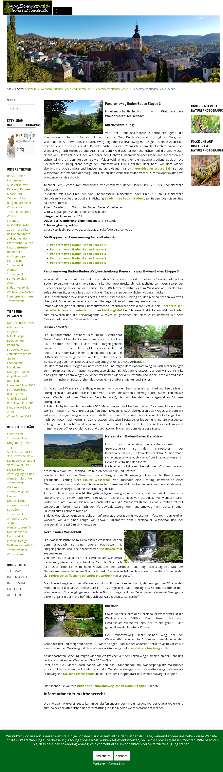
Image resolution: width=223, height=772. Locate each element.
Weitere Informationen (110, 763)
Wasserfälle (15, 207)
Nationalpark (15, 180)
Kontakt (14, 589)
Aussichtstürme (17, 185)
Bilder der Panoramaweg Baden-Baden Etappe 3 (113, 686)
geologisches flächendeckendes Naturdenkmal (83, 575)
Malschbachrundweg (78, 674)
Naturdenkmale (17, 247)
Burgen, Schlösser (19, 203)
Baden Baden (16, 176)
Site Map (14, 571)
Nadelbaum (14, 367)
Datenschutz (18, 577)
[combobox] (21, 108)
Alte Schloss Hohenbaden (69, 310)
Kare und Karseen (19, 189)
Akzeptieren (103, 756)
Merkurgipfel (112, 310)
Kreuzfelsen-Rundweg (144, 648)
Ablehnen (122, 756)
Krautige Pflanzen (19, 372)
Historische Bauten (20, 243)
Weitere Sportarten (20, 292)
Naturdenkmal (111, 549)
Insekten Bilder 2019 (21, 385)
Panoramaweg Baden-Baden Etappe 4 (78, 258)
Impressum (16, 583)
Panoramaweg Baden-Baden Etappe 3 (78, 254)
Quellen (14, 595)
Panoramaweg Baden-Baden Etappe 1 (78, 245)
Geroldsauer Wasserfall (153, 168)
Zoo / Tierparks (17, 229)
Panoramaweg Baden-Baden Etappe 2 (78, 249)
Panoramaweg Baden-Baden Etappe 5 (78, 263)
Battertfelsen (172, 306)
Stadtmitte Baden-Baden (124, 198)
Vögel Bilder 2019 (19, 416)
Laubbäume (15, 363)
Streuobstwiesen (18, 349)
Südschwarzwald (18, 287)
